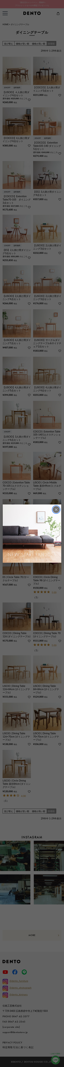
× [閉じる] (56, 509)
